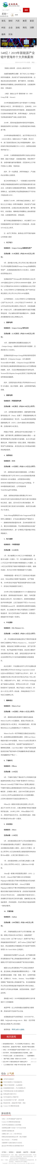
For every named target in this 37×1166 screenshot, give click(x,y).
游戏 (18, 27)
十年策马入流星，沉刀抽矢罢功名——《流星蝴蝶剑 (18, 1055)
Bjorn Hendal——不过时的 (9, 1140)
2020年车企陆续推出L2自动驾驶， (12, 1125)
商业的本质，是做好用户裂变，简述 (14, 1103)
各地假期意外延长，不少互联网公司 (14, 1088)
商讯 (25, 27)
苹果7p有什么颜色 (18, 1029)
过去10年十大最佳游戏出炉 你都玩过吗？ (15, 1061)
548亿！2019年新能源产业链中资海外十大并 (16, 1050)
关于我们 (4, 1152)
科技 (3, 27)
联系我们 (11, 1152)
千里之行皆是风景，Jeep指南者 (12, 1085)
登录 (16, 15)
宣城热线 (19, 48)
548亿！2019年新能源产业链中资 (12, 1119)
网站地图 (33, 1152)
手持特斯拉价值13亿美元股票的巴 (13, 1091)
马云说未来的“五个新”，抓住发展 (13, 1100)
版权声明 (25, 1152)
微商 (3, 34)
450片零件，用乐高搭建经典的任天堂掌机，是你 (17, 1052)
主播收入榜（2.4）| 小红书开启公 (12, 1134)
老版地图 (18, 1152)
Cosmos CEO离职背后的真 (11, 1106)
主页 (13, 48)
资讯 (3, 21)
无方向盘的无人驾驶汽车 (11, 1097)
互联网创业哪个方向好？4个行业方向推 (14, 1128)
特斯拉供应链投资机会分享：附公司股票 (14, 1137)
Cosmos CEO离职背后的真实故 (11, 1122)
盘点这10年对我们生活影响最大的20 (13, 1146)
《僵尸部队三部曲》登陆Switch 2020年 (14, 1058)
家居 (32, 21)
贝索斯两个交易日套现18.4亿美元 (12, 1143)
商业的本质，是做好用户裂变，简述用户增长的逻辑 (18, 1047)
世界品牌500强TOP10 (9, 1094)
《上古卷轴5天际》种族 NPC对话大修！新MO (17, 1064)
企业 (11, 27)
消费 (32, 27)
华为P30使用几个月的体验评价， (13, 1082)
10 (1, 1106)
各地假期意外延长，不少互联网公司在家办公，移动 (18, 1044)
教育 (25, 21)
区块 (11, 34)
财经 (11, 21)
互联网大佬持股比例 (8, 1131)
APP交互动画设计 (8, 1079)
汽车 (18, 21)
